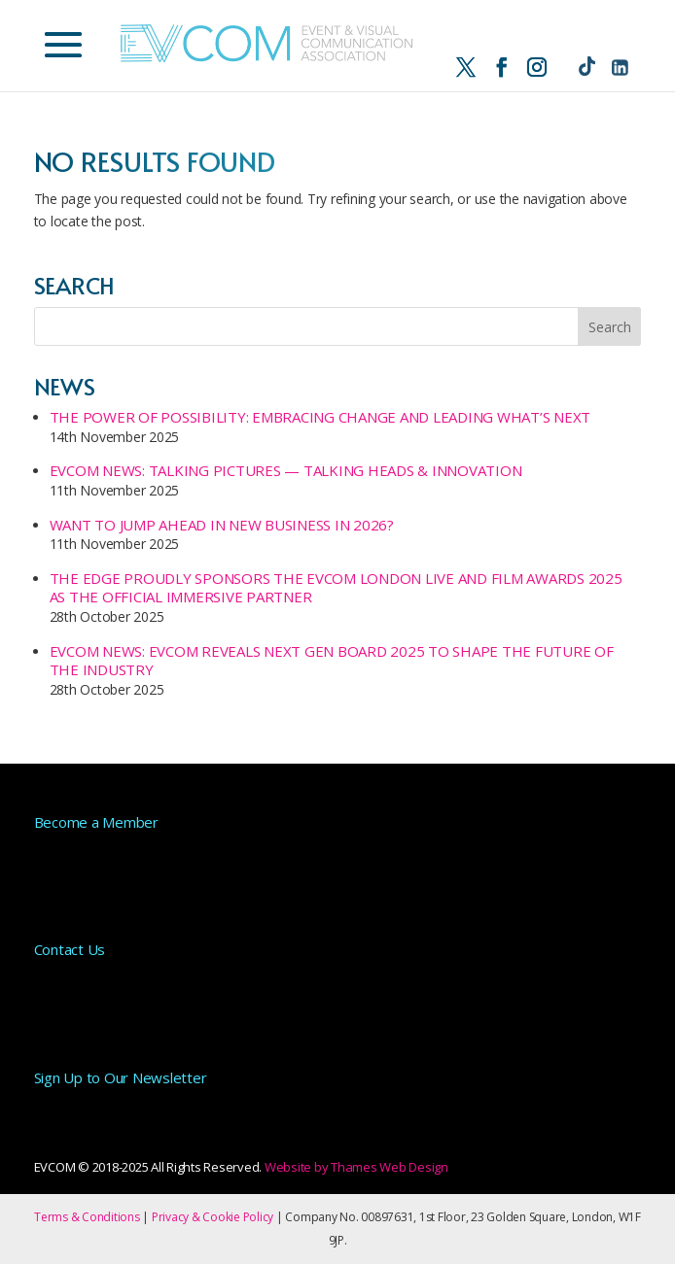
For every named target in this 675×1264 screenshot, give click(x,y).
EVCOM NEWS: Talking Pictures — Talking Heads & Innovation (286, 470)
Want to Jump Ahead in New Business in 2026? (222, 524)
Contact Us (70, 949)
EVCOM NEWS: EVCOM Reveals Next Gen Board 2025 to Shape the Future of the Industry (332, 660)
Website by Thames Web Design (356, 1167)
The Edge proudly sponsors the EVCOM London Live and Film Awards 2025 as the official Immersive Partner (336, 587)
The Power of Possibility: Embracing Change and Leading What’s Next (320, 417)
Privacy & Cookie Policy (212, 1217)
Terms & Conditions (87, 1217)
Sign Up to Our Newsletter (120, 1077)
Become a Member (96, 822)
